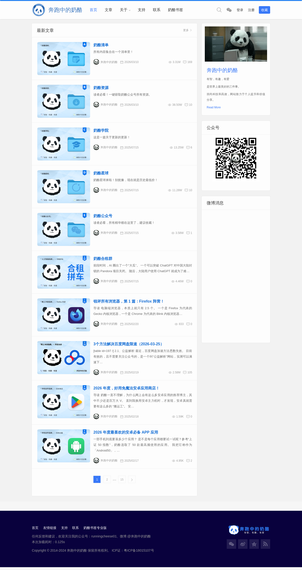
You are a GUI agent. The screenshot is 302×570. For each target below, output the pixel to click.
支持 (141, 10)
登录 (240, 10)
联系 (156, 10)
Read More (214, 107)
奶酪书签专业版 (95, 530)
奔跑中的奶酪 (105, 62)
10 (190, 105)
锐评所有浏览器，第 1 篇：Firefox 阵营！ (128, 303)
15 (121, 482)
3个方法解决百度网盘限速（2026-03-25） (128, 346)
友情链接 (49, 530)
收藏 (264, 10)
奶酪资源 (101, 88)
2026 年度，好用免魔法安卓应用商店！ (126, 390)
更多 (187, 30)
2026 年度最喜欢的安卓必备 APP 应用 (125, 435)
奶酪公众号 (102, 217)
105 (189, 374)
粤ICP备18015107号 (139, 553)
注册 (251, 10)
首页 (93, 10)
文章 (108, 10)
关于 (123, 10)
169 (189, 62)
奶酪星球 (101, 174)
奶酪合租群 (102, 260)
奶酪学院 (101, 131)
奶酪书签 (175, 10)
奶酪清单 (101, 45)
